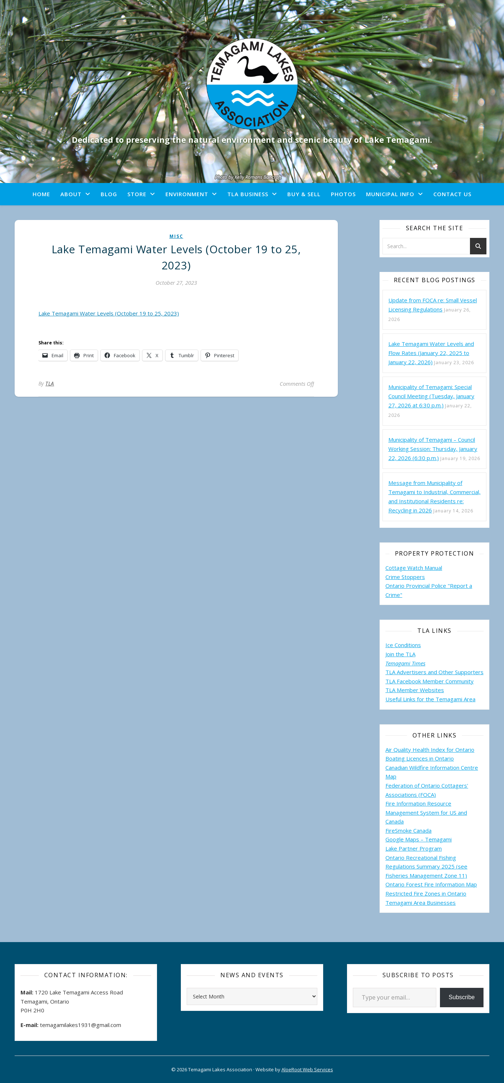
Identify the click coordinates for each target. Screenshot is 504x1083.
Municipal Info (390, 194)
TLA (49, 383)
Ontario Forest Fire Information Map (431, 884)
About (71, 194)
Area (469, 699)
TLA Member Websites (414, 690)
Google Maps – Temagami (418, 839)
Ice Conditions (403, 645)
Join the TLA (400, 654)
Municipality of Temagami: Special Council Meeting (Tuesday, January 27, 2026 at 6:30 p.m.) (431, 396)
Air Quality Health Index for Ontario (429, 749)
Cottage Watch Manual (413, 567)
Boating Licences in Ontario (419, 758)
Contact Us (452, 194)
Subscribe (462, 997)
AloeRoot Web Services (307, 1069)
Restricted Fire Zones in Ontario (425, 893)
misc (176, 236)
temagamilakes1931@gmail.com (80, 1024)
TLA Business (247, 194)
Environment (186, 194)
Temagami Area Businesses (420, 902)
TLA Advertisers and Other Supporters (434, 672)
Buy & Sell (304, 194)
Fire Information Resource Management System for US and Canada (426, 812)
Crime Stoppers (405, 576)
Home (41, 194)
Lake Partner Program (413, 848)
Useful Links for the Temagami (424, 699)
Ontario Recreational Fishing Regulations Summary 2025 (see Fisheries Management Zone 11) (426, 866)
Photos (343, 194)
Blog (109, 194)
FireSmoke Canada (408, 830)
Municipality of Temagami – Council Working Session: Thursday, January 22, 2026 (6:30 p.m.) (432, 449)
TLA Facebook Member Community (429, 681)
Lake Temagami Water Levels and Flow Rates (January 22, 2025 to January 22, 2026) (431, 353)
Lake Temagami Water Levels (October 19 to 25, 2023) (108, 313)
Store (136, 194)
